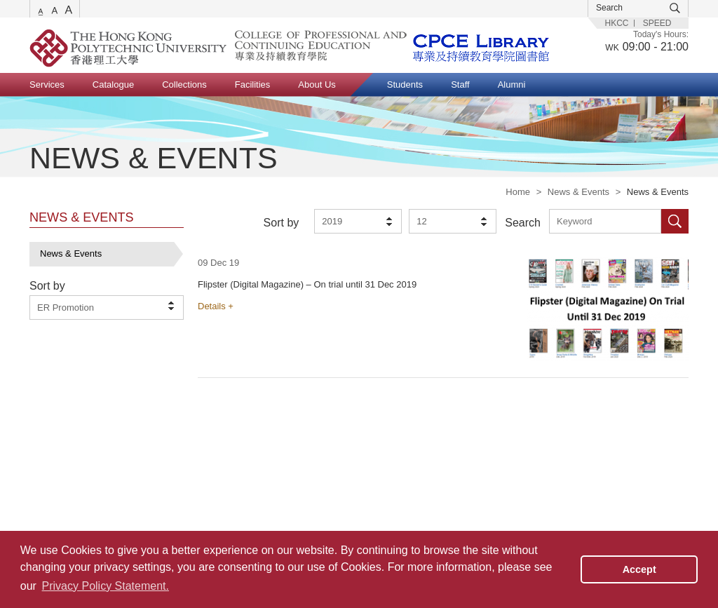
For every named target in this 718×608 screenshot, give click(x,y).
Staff (460, 84)
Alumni (512, 84)
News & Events (578, 192)
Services (47, 84)
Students (405, 84)
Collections (184, 84)
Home (518, 192)
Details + (215, 306)
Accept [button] (639, 569)
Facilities (253, 84)
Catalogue (113, 84)
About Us (316, 84)
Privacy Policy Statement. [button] (105, 586)
